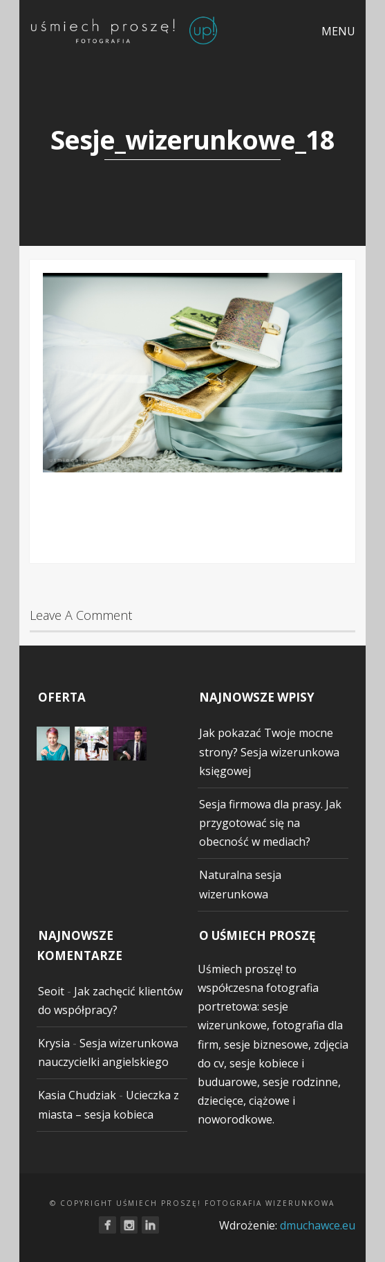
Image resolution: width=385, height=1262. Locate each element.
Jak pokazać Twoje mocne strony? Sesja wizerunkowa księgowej (269, 751)
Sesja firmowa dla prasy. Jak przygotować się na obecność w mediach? (270, 823)
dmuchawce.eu (317, 1225)
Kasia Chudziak (77, 1095)
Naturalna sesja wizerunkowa (240, 884)
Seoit (51, 991)
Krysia (54, 1043)
